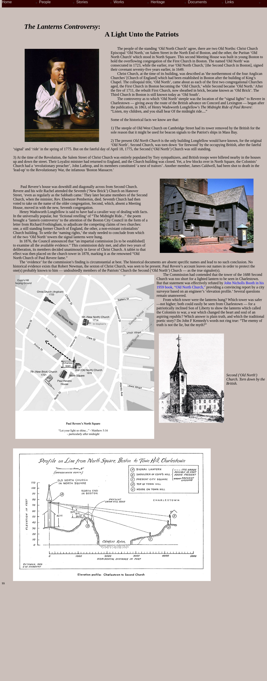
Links (229, 2)
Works (118, 2)
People (45, 2)
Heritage (158, 2)
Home (7, 2)
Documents (197, 2)
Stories (82, 2)
